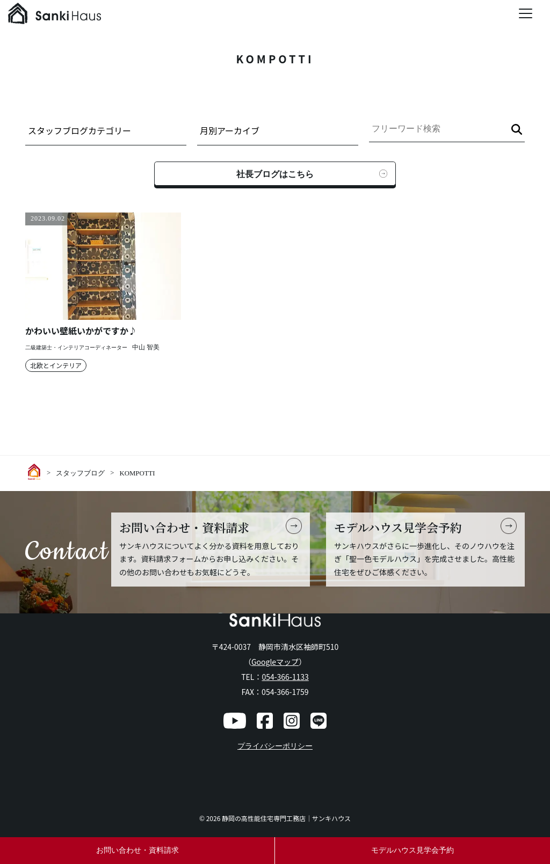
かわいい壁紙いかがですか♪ (81, 330)
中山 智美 (146, 347)
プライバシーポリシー (275, 746)
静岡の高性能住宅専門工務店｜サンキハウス (286, 818)
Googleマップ (275, 661)
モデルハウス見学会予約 (412, 850)
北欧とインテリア (56, 365)
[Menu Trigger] (525, 13)
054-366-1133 (285, 676)
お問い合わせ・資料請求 (137, 850)
